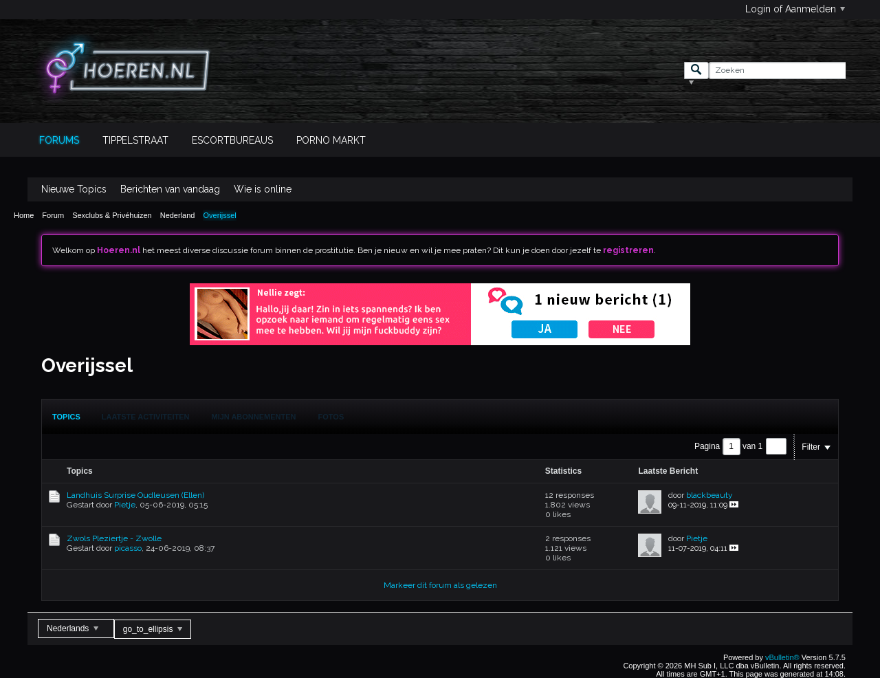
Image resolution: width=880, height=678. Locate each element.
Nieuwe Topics (74, 189)
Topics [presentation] (66, 417)
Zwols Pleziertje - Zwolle (114, 538)
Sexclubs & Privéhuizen (112, 215)
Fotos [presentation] (331, 417)
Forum (53, 215)
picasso (128, 548)
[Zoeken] (777, 70)
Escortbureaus (232, 140)
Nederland (177, 215)
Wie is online (263, 189)
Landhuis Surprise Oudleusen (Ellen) (135, 495)
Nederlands (72, 628)
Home (24, 215)
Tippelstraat (135, 140)
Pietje (124, 505)
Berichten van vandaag (170, 189)
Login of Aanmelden (795, 8)
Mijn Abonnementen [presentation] (254, 417)
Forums (59, 140)
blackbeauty (709, 495)
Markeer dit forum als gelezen (440, 585)
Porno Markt (331, 140)
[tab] (66, 417)
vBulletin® (782, 657)
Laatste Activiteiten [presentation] (146, 417)
